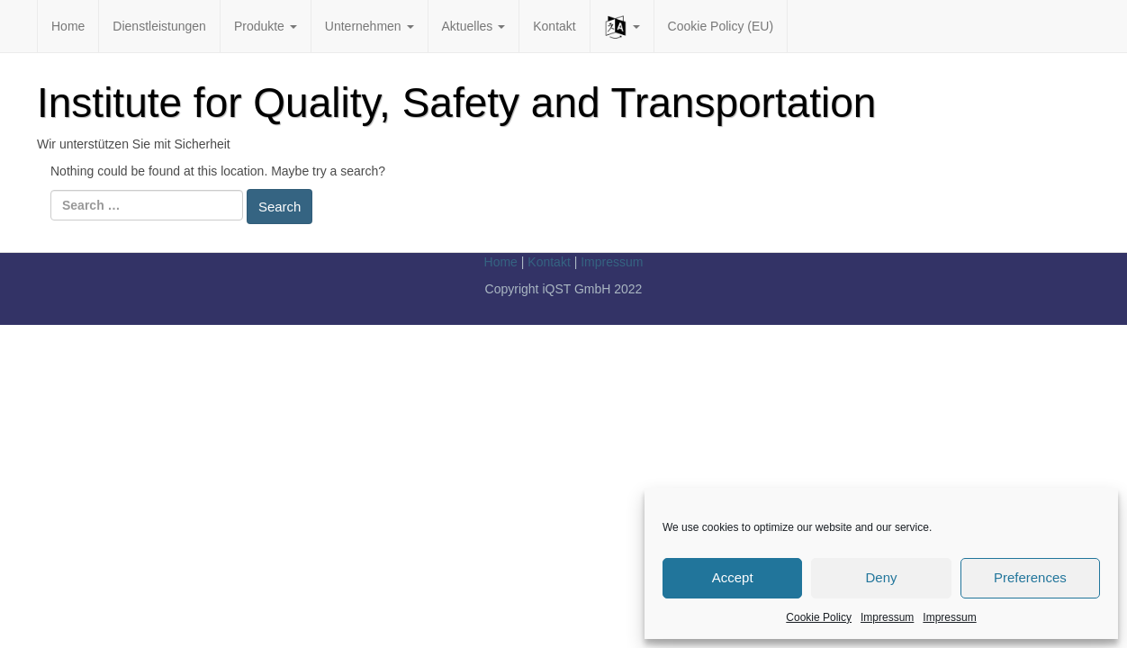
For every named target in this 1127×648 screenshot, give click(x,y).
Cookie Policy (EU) (720, 26)
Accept (732, 577)
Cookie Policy (819, 617)
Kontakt (554, 26)
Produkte (265, 26)
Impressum (887, 617)
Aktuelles (474, 26)
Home (68, 26)
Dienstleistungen (159, 26)
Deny (881, 577)
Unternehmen (369, 26)
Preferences (1030, 577)
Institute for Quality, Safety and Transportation (456, 102)
